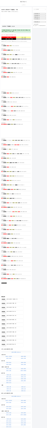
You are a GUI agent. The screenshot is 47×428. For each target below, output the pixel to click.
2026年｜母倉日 (8, 340)
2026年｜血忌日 (8, 352)
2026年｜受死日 (23, 344)
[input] (39, 9)
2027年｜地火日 (8, 398)
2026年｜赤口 (23, 366)
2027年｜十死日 (8, 388)
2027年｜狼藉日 (8, 400)
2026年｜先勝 (9, 362)
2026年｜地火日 (8, 354)
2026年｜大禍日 (23, 354)
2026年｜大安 (9, 366)
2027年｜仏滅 (23, 408)
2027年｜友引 (23, 406)
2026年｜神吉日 (8, 338)
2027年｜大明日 (23, 378)
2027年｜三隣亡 (8, 390)
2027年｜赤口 (23, 410)
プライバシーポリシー (43, 425)
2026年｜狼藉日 (8, 356)
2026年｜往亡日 (8, 358)
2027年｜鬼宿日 (23, 376)
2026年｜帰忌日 (23, 350)
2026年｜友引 (23, 362)
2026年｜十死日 (8, 344)
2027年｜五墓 (9, 394)
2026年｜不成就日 (23, 346)
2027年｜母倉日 (8, 384)
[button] (45, 9)
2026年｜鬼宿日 (23, 332)
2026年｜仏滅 (23, 364)
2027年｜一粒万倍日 (9, 376)
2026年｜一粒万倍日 (9, 332)
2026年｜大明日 (23, 334)
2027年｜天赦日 (8, 378)
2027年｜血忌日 (8, 396)
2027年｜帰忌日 (23, 394)
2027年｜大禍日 (23, 398)
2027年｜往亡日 (8, 402)
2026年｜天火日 (23, 352)
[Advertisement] (16, 18)
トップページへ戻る (37, 425)
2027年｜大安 (9, 410)
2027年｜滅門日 (23, 400)
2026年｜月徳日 (23, 340)
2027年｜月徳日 (23, 384)
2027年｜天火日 (23, 396)
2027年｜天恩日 (23, 382)
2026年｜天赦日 (8, 334)
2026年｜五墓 (9, 350)
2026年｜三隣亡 (8, 346)
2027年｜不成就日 (23, 390)
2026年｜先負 (9, 364)
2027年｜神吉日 (8, 382)
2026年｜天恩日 (23, 338)
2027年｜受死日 (23, 388)
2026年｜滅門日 (23, 356)
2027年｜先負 (9, 408)
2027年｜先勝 (9, 406)
